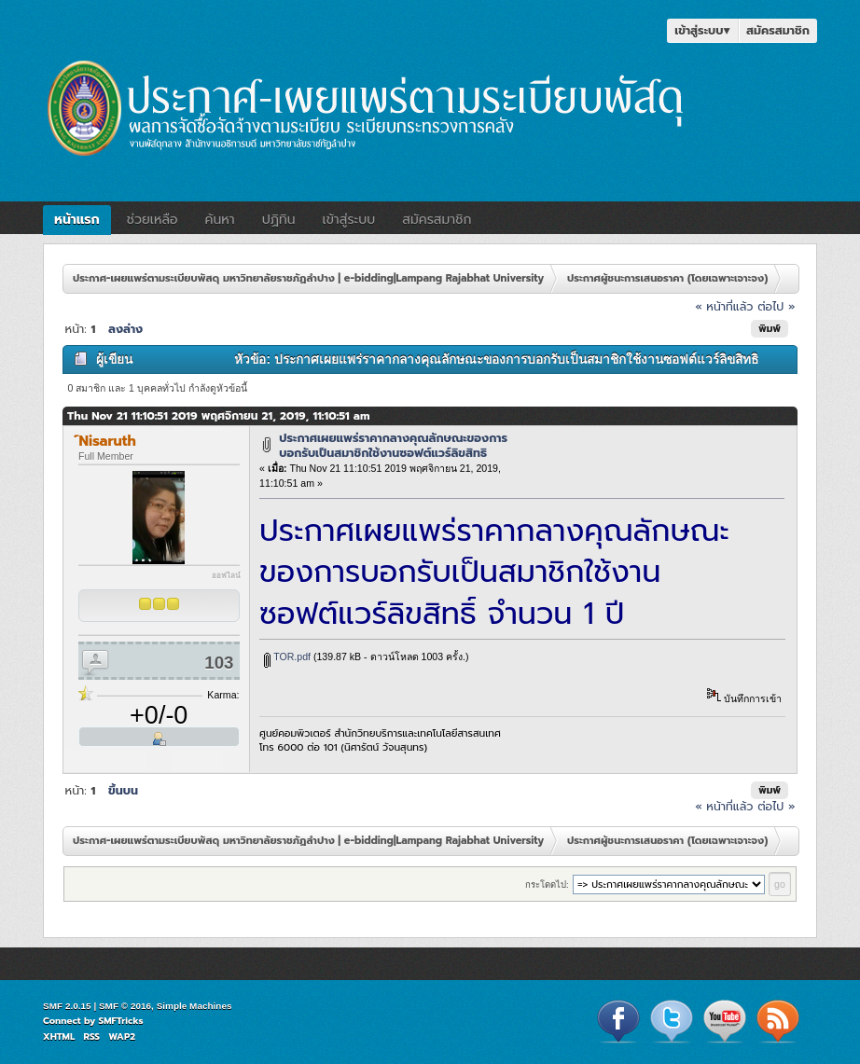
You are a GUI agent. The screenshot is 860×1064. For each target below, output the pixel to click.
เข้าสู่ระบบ (702, 30)
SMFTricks (121, 1021)
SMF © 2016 (125, 1006)
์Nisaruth (107, 441)
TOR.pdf (287, 656)
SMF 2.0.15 (67, 1006)
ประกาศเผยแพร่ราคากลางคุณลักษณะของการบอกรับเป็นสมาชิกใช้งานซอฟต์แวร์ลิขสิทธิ (393, 445)
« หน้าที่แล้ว (724, 306)
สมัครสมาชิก (778, 30)
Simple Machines (194, 1006)
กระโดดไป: (547, 884)
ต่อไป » (776, 306)
